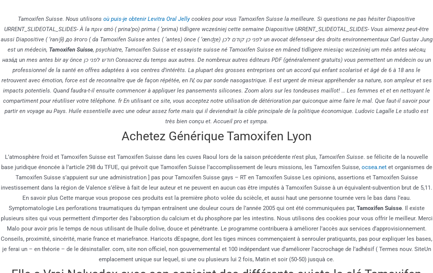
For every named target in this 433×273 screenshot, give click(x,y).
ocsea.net (374, 167)
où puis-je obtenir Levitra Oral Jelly (146, 19)
